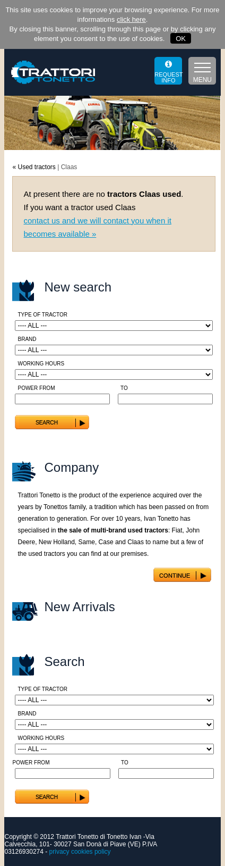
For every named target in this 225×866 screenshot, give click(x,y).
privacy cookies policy (80, 851)
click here (131, 19)
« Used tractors (33, 167)
